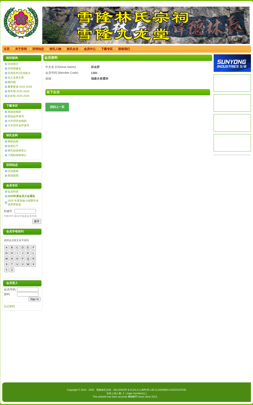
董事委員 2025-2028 (20, 86)
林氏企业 (72, 49)
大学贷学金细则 (17, 120)
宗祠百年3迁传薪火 (19, 73)
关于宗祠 (21, 49)
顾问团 (12, 82)
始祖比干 (13, 145)
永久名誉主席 (16, 77)
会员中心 (90, 49)
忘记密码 (9, 306)
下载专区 (107, 49)
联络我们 (124, 49)
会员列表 (13, 191)
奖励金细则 (14, 111)
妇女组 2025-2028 (18, 95)
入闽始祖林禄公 (17, 155)
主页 (7, 49)
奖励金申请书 (16, 116)
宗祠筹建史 (14, 68)
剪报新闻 (13, 175)
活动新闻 (13, 171)
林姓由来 (13, 141)
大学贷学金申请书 (18, 125)
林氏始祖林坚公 (17, 150)
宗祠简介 (13, 63)
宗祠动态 (38, 49)
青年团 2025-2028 (18, 91)
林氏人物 (55, 49)
